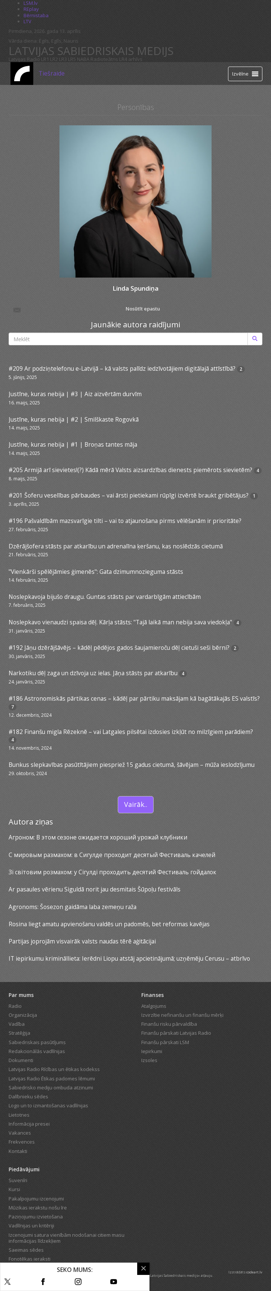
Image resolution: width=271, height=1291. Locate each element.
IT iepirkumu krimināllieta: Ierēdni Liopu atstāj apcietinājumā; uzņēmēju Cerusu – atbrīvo (129, 958)
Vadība (17, 1024)
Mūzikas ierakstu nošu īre (38, 1207)
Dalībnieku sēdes (28, 1096)
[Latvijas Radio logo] (21, 73)
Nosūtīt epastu (86, 309)
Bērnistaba (36, 15)
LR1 (45, 59)
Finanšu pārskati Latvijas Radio (176, 1033)
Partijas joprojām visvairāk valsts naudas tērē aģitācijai (82, 941)
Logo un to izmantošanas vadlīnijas (48, 1105)
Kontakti (18, 1151)
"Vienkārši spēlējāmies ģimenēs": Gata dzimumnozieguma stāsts (96, 572)
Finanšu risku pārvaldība (169, 1024)
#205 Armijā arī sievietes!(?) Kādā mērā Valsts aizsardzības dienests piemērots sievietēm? (130, 470)
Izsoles (149, 1060)
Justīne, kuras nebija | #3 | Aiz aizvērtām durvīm (75, 394)
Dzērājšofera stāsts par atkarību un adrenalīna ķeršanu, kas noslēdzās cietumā (116, 546)
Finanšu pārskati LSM (165, 1042)
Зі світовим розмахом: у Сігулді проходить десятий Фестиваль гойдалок (112, 872)
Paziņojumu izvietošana (36, 1216)
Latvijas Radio (24, 59)
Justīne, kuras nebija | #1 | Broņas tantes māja (73, 444)
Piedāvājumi (24, 1169)
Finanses (152, 994)
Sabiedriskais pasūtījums (37, 1042)
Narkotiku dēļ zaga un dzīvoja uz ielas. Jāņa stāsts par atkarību (93, 673)
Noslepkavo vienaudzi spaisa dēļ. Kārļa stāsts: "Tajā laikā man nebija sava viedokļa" (120, 622)
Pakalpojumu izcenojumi (36, 1198)
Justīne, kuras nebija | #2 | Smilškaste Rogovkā (74, 419)
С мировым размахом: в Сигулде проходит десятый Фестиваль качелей (112, 855)
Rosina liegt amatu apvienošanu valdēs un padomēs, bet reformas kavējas (109, 924)
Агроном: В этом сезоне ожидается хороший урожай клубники (98, 837)
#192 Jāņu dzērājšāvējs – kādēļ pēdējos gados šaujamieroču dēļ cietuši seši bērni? (119, 647)
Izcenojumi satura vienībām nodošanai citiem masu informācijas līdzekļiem (66, 1238)
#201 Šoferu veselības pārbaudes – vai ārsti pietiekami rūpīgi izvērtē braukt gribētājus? (129, 495)
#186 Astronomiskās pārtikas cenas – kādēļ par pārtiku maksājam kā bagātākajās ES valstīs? (134, 698)
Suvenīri (18, 1180)
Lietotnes (19, 1114)
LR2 (54, 59)
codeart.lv (254, 1272)
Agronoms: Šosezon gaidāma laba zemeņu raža (72, 907)
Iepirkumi (151, 1051)
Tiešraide (52, 73)
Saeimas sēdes (26, 1249)
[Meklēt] (254, 339)
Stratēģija (19, 1033)
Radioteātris (104, 59)
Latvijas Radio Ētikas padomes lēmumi (52, 1078)
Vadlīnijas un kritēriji (31, 1225)
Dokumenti (21, 1060)
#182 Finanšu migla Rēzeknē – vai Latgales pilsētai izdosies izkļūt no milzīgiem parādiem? (131, 732)
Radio (15, 1006)
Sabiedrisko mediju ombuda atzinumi (51, 1087)
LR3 (63, 59)
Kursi (14, 1189)
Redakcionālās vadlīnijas (37, 1051)
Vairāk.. (135, 804)
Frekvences (22, 1141)
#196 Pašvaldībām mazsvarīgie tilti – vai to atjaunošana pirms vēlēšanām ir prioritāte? (125, 521)
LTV (27, 21)
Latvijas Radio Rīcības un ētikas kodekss (54, 1069)
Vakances (20, 1132)
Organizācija (23, 1015)
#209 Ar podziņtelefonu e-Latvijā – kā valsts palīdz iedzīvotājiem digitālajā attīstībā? (122, 368)
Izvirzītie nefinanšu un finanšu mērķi (182, 1015)
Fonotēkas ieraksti (29, 1258)
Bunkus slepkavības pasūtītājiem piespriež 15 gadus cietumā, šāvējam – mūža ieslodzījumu (132, 765)
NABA (83, 59)
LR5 (72, 59)
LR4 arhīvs (130, 59)
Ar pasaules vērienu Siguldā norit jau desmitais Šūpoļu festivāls (95, 889)
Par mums (21, 994)
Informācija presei (29, 1123)
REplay (31, 9)
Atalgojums (153, 1006)
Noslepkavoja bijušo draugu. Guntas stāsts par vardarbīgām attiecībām (105, 597)
